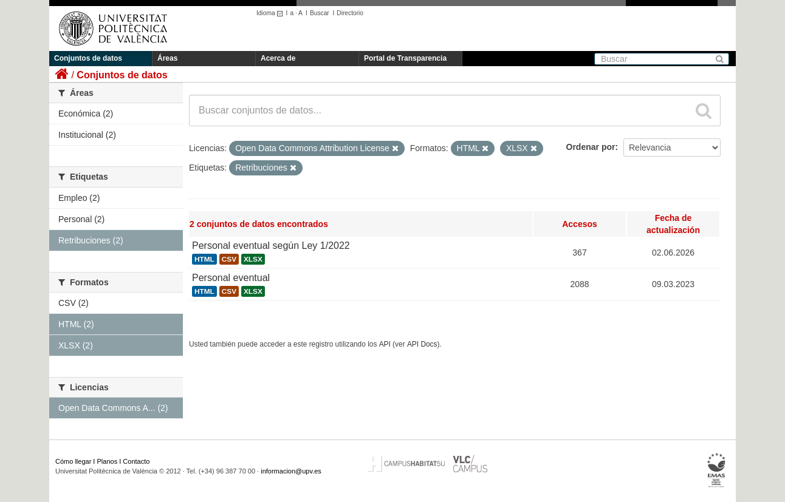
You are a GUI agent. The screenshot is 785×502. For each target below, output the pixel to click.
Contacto (136, 461)
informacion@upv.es (291, 471)
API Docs (422, 344)
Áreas (167, 58)
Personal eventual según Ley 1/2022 (271, 245)
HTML (204, 259)
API (385, 344)
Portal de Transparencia (405, 58)
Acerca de (278, 58)
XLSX (253, 259)
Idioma (271, 13)
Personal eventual (231, 278)
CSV (229, 259)
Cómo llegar (73, 461)
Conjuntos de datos (88, 58)
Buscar (319, 13)
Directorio (350, 13)
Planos (107, 461)
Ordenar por (590, 147)
